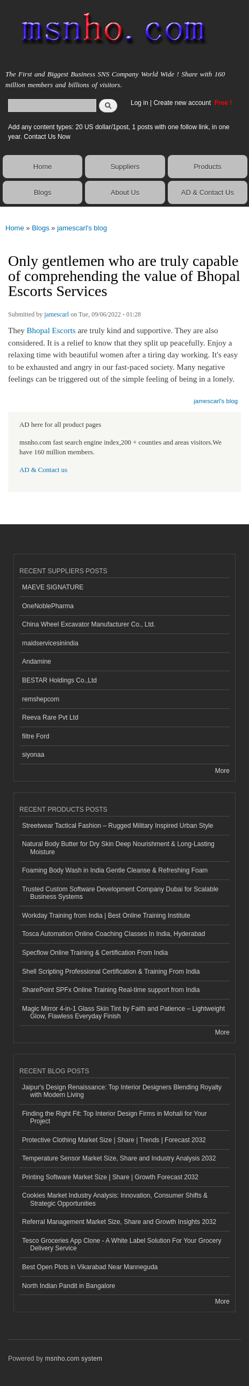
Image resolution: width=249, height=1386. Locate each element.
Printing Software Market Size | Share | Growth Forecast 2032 (110, 1177)
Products (207, 167)
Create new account (182, 103)
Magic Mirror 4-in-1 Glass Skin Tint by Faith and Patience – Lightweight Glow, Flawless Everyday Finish (123, 1012)
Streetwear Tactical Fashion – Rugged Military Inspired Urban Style (117, 825)
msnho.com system (73, 1358)
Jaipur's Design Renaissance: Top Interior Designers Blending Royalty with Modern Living (122, 1091)
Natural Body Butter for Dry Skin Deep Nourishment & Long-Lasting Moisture (118, 847)
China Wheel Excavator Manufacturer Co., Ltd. (88, 624)
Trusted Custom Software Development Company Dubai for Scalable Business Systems (120, 892)
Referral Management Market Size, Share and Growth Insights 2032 (119, 1222)
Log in (139, 103)
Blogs (43, 192)
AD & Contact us (43, 470)
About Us (125, 192)
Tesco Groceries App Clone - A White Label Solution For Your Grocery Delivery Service (121, 1244)
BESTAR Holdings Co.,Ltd (59, 680)
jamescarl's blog (82, 228)
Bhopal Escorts (51, 330)
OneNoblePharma (48, 606)
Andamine (36, 661)
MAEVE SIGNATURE (52, 587)
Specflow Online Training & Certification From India (95, 952)
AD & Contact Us (207, 192)
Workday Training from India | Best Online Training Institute (106, 915)
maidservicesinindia (50, 643)
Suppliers (124, 167)
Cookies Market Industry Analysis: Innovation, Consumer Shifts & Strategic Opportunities (115, 1199)
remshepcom (40, 699)
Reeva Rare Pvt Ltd (50, 717)
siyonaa (33, 754)
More (222, 771)
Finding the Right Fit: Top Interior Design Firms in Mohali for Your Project (114, 1117)
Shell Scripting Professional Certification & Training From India (111, 971)
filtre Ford (35, 736)
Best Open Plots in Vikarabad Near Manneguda (90, 1267)
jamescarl (56, 314)
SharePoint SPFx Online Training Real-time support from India (111, 990)
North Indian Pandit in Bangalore (68, 1286)
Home (42, 167)
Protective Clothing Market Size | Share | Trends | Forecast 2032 (114, 1140)
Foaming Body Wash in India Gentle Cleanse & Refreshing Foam (115, 870)
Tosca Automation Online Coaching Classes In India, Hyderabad (113, 934)
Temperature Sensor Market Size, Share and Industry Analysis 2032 (119, 1158)
